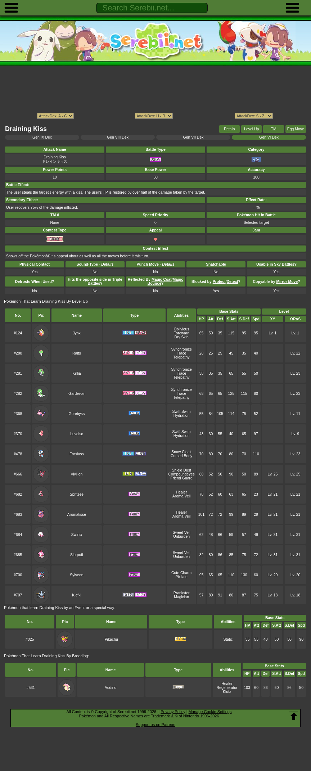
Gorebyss (77, 414)
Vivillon (76, 474)
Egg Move (295, 129)
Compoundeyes (181, 474)
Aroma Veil (181, 496)
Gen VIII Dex (118, 137)
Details (229, 129)
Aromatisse (76, 515)
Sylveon (76, 575)
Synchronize (181, 349)
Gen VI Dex (269, 137)
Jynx (76, 333)
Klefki (76, 595)
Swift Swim (181, 412)
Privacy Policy (173, 711)
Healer (181, 492)
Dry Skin (181, 337)
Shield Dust (181, 470)
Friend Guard (181, 478)
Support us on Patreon (155, 724)
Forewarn (181, 333)
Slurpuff (76, 555)
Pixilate (181, 577)
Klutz (227, 692)
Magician (181, 597)
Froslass (76, 454)
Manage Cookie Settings (210, 711)
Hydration (181, 416)
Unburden (181, 536)
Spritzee (77, 494)
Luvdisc (76, 434)
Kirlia (76, 373)
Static (228, 639)
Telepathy (181, 357)
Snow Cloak (181, 452)
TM (273, 129)
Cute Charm (181, 573)
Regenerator (227, 688)
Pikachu (111, 639)
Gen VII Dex (193, 137)
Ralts (76, 353)
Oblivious (181, 329)
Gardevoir (76, 394)
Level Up (251, 129)
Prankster (181, 593)
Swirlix (76, 535)
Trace (181, 353)
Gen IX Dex (42, 137)
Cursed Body (181, 456)
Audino (111, 688)
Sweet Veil (181, 533)
